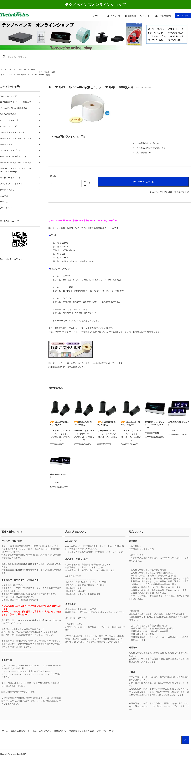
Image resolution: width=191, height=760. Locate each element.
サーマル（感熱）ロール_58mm (22, 69)
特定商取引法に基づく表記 (176, 192)
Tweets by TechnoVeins (10, 259)
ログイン (147, 15)
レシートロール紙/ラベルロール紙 (23, 75)
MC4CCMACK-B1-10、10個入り (107, 423)
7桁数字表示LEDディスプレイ (60, 475)
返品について (156, 192)
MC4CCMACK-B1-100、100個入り (131, 423)
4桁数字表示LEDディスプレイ (178, 423)
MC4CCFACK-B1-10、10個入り (59, 423)
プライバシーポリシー (107, 731)
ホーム (96, 15)
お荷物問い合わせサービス (28, 569)
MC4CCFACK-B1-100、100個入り (83, 423)
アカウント (115, 15)
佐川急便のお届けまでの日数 (29, 564)
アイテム (182, 15)
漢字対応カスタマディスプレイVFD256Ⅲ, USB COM (154, 425)
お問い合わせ (165, 15)
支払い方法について (20, 731)
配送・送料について (41, 731)
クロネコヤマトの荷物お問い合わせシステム (36, 620)
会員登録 (132, 15)
